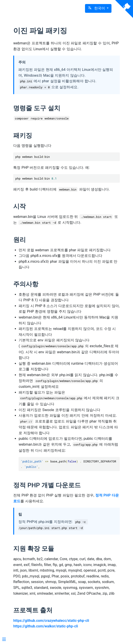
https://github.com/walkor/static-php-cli (45, 626)
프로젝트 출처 (32, 610)
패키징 (22, 135)
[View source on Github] (124, 9)
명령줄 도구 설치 (36, 108)
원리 (19, 239)
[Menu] (4, 639)
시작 (19, 206)
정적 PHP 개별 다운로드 (47, 485)
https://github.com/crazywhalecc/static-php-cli (51, 620)
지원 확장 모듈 (33, 548)
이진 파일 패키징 (40, 30)
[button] (98, 8)
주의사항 (25, 284)
